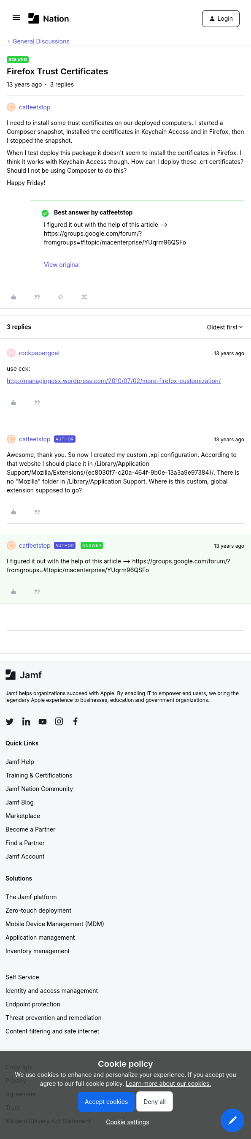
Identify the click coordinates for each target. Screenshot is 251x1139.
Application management (40, 937)
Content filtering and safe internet (52, 1031)
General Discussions (41, 41)
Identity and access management (51, 990)
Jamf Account (24, 856)
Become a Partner (30, 829)
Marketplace (22, 815)
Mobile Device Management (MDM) (54, 923)
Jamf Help (19, 761)
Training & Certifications (39, 775)
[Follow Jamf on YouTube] (42, 721)
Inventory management (37, 950)
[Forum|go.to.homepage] (48, 18)
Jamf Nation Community (39, 788)
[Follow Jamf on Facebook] (75, 721)
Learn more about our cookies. (168, 1083)
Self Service (22, 977)
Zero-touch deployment (38, 910)
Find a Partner (25, 842)
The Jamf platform (31, 896)
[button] (16, 20)
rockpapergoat (39, 352)
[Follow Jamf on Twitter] (9, 721)
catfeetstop (35, 107)
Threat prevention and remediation (53, 1017)
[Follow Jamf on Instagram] (59, 721)
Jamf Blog (19, 802)
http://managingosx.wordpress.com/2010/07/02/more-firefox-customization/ (114, 380)
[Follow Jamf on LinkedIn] (26, 721)
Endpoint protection (32, 1004)
